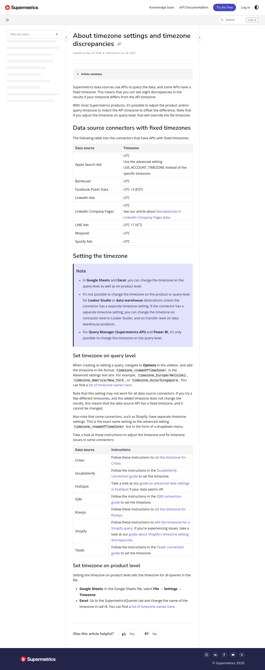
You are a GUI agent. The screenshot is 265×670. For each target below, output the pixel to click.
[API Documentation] (193, 7)
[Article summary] (133, 74)
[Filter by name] (34, 34)
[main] (132, 336)
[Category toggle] (66, 37)
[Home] (7, 20)
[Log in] (245, 7)
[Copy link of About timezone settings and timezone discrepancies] (119, 44)
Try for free (224, 7)
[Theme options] (256, 7)
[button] (239, 20)
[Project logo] (21, 7)
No (151, 634)
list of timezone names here (110, 385)
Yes (128, 634)
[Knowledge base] (161, 7)
